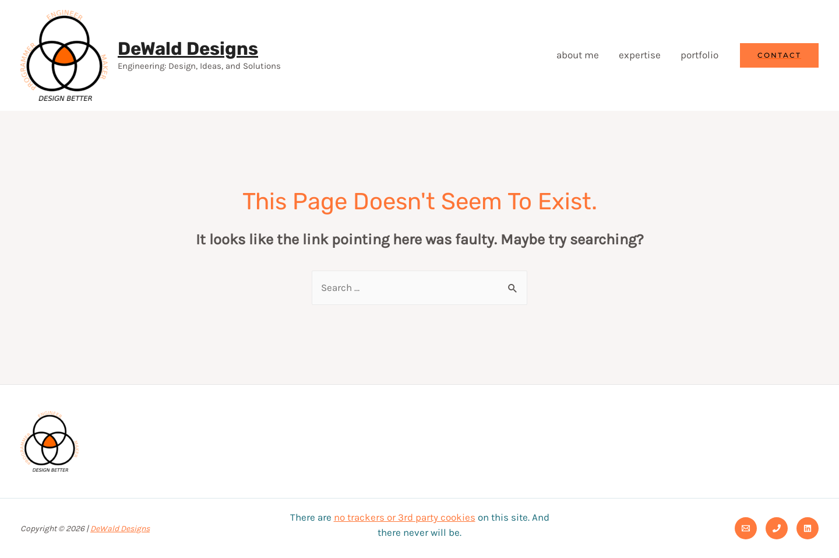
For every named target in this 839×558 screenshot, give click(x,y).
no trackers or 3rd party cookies (404, 517)
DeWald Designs (188, 48)
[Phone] (777, 528)
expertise (640, 55)
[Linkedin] (807, 528)
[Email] (746, 528)
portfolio (699, 55)
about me (577, 55)
